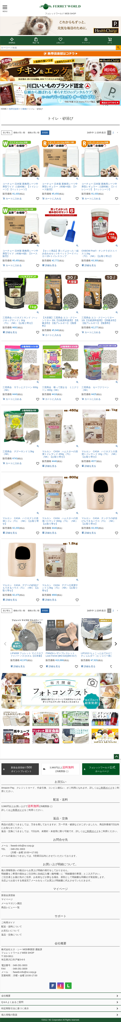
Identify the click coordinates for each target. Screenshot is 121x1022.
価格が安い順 (19, 132)
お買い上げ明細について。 (60, 864)
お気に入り (60, 40)
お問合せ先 (60, 839)
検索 (118, 47)
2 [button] (113, 132)
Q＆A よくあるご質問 (12, 1002)
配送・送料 (60, 799)
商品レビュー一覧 (10, 907)
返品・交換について (11, 934)
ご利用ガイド (105, 787)
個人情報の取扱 (9, 1014)
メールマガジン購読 (11, 903)
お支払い (60, 781)
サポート (60, 916)
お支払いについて (10, 930)
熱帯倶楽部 (14, 109)
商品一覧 (36, 40)
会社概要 (60, 943)
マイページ (86, 40)
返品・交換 (60, 818)
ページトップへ (116, 756)
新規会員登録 (8, 895)
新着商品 (12, 40)
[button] (117, 132)
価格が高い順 (33, 132)
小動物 (24, 109)
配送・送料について (11, 926)
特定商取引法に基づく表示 (15, 1008)
